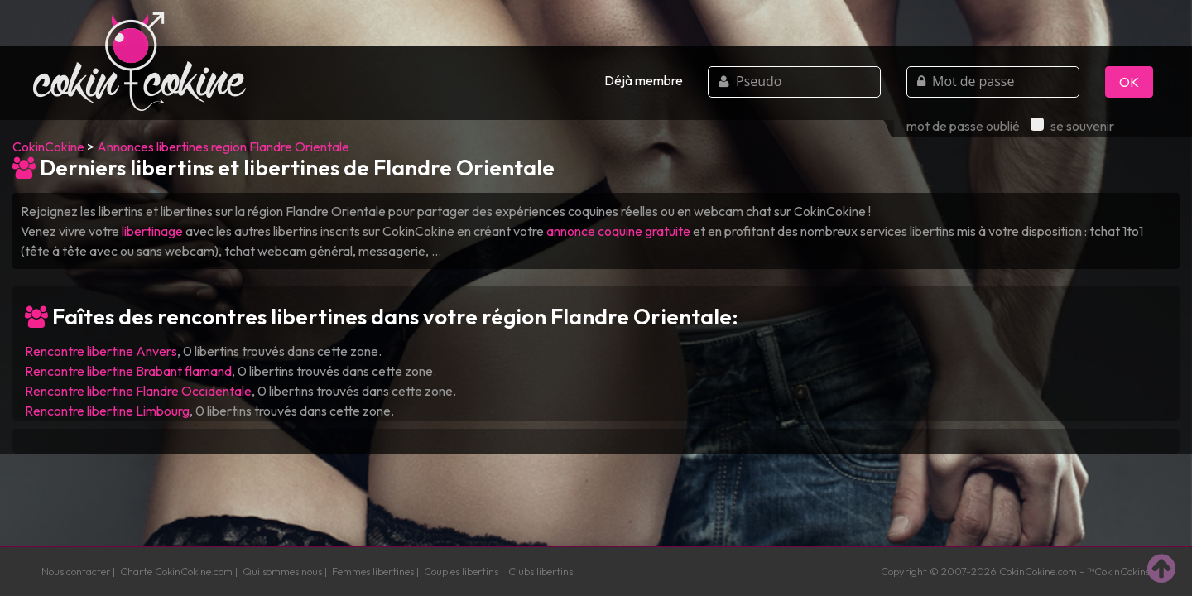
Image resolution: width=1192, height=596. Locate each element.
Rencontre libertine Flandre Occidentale (138, 390)
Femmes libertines (373, 571)
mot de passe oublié (963, 126)
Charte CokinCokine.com (176, 571)
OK (1129, 82)
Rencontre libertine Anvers (101, 351)
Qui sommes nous (282, 571)
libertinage (152, 231)
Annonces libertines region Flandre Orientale (223, 146)
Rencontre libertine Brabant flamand (128, 371)
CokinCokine (48, 146)
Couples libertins (461, 571)
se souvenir (1072, 126)
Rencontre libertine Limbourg (107, 410)
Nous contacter (75, 571)
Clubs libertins (540, 571)
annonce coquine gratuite (618, 231)
